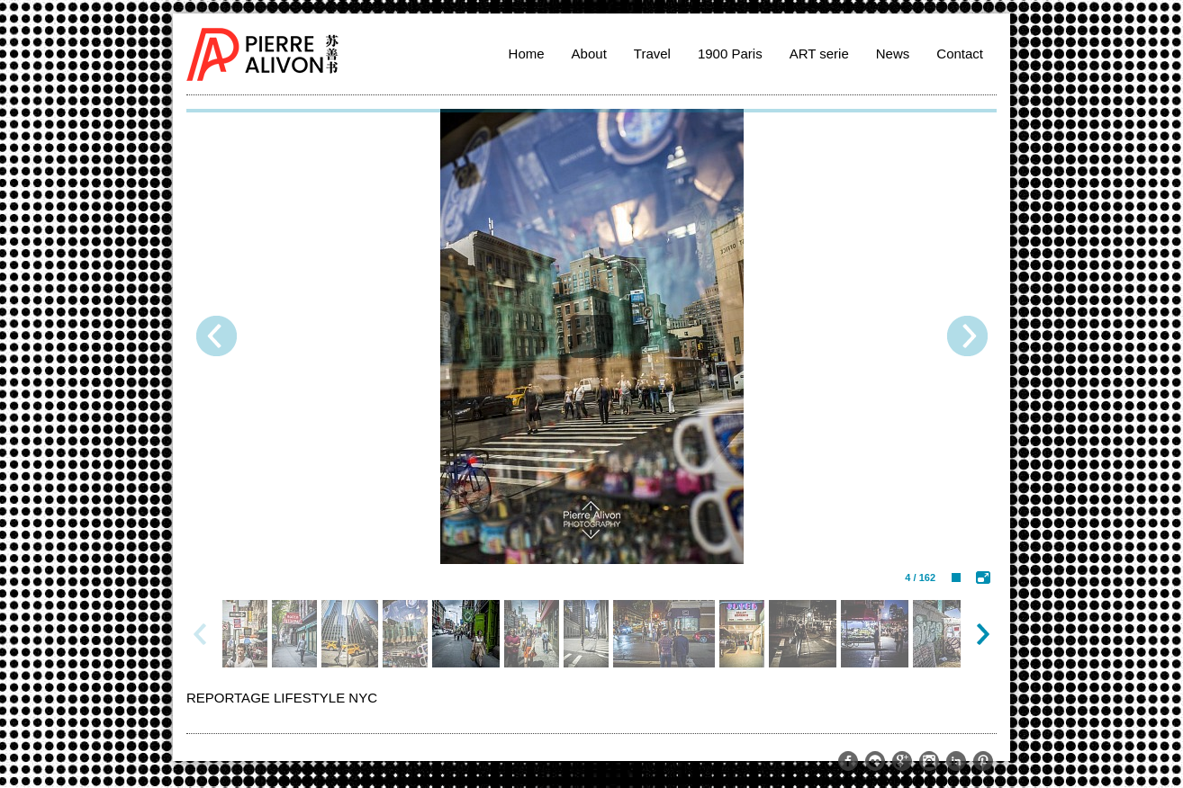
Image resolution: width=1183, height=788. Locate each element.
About (589, 53)
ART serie (819, 53)
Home (527, 53)
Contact (959, 53)
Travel (652, 53)
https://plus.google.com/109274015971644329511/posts (902, 761)
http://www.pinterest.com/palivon (983, 761)
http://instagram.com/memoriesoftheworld (929, 761)
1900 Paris (730, 53)
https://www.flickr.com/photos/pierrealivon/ (875, 761)
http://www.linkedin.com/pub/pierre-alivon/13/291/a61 (956, 761)
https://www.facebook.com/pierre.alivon (848, 761)
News (893, 53)
